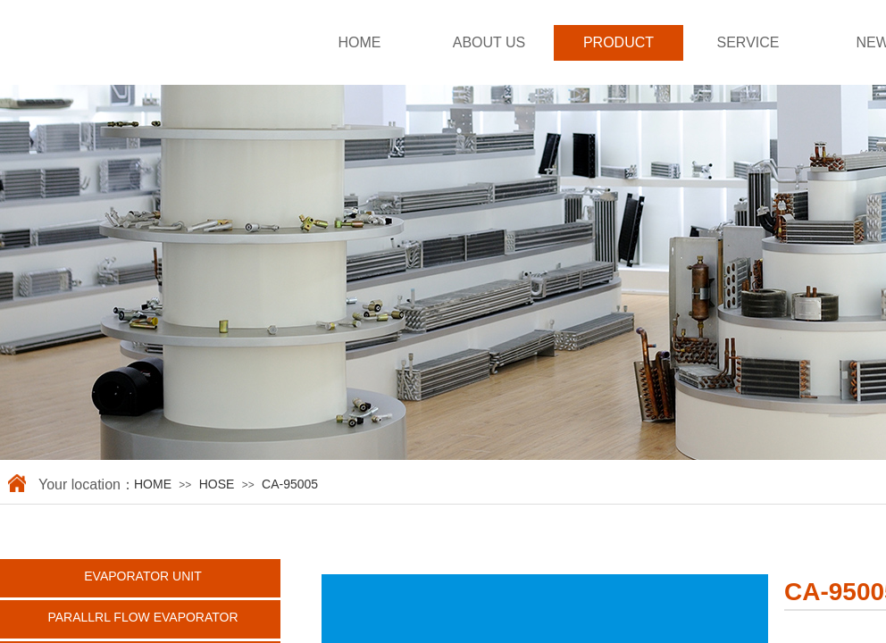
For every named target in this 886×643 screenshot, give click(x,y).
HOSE (217, 484)
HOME (360, 42)
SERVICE (748, 42)
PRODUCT (618, 42)
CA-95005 (290, 484)
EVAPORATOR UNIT (142, 576)
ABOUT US (489, 42)
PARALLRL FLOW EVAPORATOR (142, 617)
